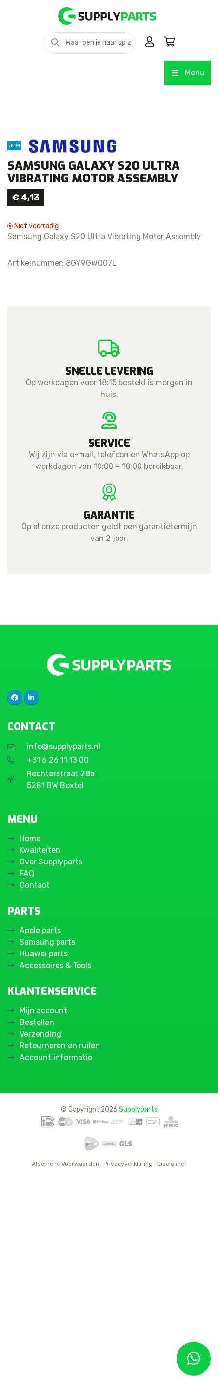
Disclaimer (172, 1366)
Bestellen (37, 1225)
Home (30, 1041)
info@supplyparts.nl (63, 949)
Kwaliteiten (40, 1053)
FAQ (27, 1076)
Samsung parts (47, 1145)
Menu (187, 72)
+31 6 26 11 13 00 (58, 963)
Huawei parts (44, 1156)
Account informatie (56, 1260)
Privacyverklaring (128, 1366)
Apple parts (40, 1133)
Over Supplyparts (51, 1064)
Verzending (40, 1236)
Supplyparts (138, 1312)
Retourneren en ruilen (60, 1248)
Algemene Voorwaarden (65, 1366)
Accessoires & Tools (55, 1168)
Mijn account (43, 1213)
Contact (35, 1088)
